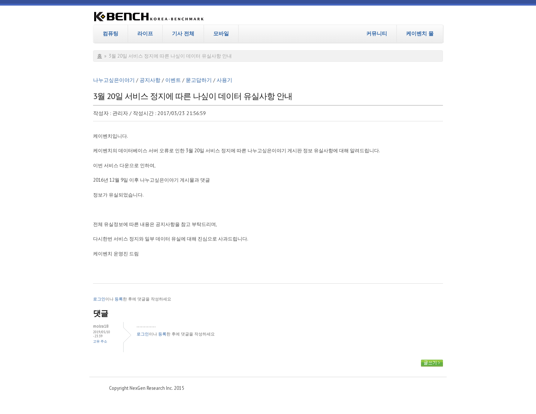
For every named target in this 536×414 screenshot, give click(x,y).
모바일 (221, 33)
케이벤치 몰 (420, 33)
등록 (119, 299)
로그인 (99, 299)
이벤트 (173, 80)
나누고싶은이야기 (114, 80)
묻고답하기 (199, 80)
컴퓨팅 (110, 33)
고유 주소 (100, 341)
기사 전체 (183, 33)
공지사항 (150, 80)
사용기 (224, 80)
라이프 (145, 33)
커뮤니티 (376, 33)
